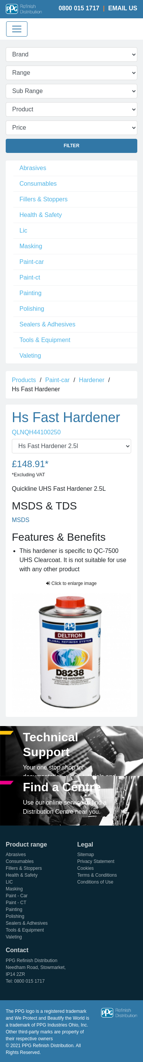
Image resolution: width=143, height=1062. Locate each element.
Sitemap (85, 854)
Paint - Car (16, 895)
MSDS (20, 520)
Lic (23, 230)
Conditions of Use (95, 882)
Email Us (122, 8)
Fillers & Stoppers (43, 199)
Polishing (31, 308)
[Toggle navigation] (16, 29)
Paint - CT (16, 902)
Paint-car (31, 262)
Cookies (85, 868)
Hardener (91, 380)
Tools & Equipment (44, 340)
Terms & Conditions (97, 875)
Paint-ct (29, 277)
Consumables (38, 183)
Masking (30, 246)
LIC (9, 882)
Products (24, 380)
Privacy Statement (95, 861)
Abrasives (32, 168)
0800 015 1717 (79, 8)
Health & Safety (40, 215)
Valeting (30, 355)
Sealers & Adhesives (47, 324)
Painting (30, 293)
